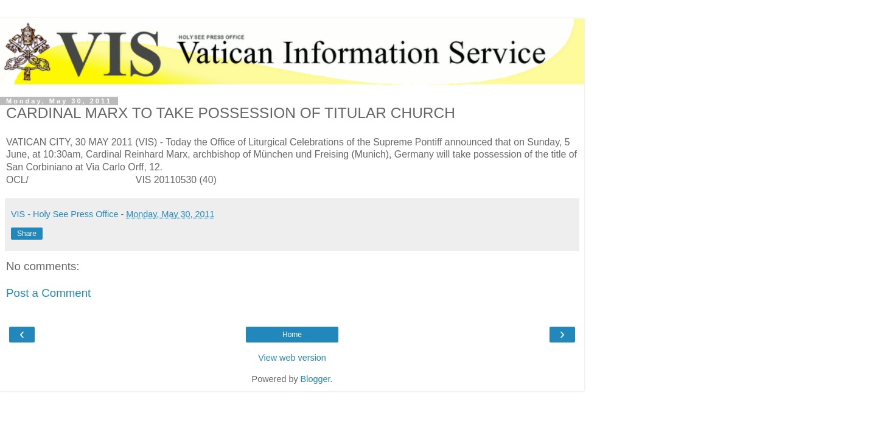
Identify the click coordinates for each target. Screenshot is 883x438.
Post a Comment (48, 293)
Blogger (315, 379)
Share (27, 233)
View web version (292, 358)
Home (292, 334)
